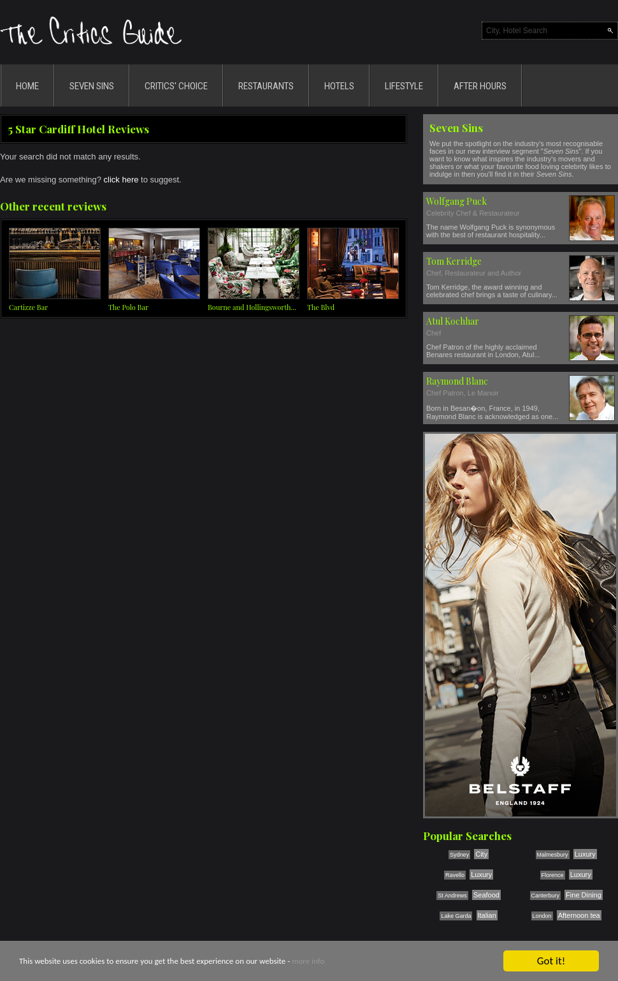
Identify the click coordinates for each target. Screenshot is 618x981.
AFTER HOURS (480, 86)
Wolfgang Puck (456, 201)
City (481, 854)
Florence (553, 875)
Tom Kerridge (454, 261)
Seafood (486, 895)
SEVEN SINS (91, 86)
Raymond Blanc (457, 381)
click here (121, 179)
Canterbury (545, 895)
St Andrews (452, 895)
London (542, 916)
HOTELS (339, 86)
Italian (487, 915)
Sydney (459, 855)
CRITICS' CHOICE (176, 86)
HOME (27, 86)
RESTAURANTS (266, 86)
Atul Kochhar (452, 321)
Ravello (454, 875)
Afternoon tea (579, 915)
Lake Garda (456, 916)
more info (308, 961)
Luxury (585, 854)
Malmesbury (552, 855)
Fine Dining (583, 895)
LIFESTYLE (404, 86)
